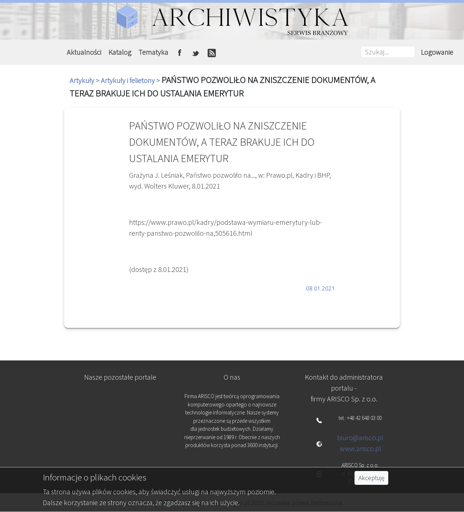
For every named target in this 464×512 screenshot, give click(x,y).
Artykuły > (85, 80)
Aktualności (84, 52)
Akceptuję (371, 478)
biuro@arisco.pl (360, 437)
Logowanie (437, 52)
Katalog (119, 52)
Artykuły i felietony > (131, 80)
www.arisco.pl (360, 448)
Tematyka (153, 52)
